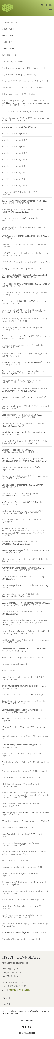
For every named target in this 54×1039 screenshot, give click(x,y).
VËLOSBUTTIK (8, 28)
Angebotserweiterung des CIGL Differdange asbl (24, 68)
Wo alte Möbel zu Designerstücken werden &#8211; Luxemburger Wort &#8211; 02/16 (25, 632)
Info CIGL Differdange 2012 (14, 166)
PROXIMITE (7, 35)
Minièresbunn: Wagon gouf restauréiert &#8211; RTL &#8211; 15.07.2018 (26, 363)
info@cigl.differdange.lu (19, 989)
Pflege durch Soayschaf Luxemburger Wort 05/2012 (25, 821)
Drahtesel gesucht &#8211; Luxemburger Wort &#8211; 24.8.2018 (23, 328)
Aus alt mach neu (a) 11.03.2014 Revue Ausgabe (23, 694)
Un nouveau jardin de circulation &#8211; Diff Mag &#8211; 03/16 (25, 586)
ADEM (7, 1003)
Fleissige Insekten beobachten (15, 664)
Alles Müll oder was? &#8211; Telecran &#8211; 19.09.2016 (23, 520)
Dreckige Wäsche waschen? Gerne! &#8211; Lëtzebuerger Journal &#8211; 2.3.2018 (22, 415)
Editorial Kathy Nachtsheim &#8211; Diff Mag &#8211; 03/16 (23, 577)
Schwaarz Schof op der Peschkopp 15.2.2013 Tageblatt (22, 754)
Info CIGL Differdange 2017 (14, 133)
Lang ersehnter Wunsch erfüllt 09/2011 (20, 827)
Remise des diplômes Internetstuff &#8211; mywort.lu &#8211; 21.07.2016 (21, 542)
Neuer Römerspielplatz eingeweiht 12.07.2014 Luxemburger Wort (23, 678)
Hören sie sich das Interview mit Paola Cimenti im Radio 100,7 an (24, 228)
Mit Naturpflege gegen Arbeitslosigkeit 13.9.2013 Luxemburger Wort (24, 745)
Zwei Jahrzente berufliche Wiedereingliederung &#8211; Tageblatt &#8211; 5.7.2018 (23, 372)
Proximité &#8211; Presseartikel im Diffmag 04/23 (25, 81)
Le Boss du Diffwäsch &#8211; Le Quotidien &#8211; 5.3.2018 (26, 398)
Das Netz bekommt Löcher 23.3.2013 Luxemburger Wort (25, 737)
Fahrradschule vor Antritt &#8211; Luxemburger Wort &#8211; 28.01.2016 (24, 649)
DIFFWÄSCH (8, 48)
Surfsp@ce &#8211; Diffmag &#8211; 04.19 (21, 268)
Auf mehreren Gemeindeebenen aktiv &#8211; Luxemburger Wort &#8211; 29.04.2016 (23, 568)
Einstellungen (27, 1033)
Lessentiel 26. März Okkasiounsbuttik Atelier (22, 87)
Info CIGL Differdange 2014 (14, 152)
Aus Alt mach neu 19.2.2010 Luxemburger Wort (23, 899)
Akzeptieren (27, 1020)
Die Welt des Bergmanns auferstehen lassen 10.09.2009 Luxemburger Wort (22, 915)
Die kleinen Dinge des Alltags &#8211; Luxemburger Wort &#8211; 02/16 (25, 641)
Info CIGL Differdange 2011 (14, 172)
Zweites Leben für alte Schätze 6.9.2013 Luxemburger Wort (26, 763)
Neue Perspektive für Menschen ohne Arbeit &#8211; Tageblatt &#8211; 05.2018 (22, 380)
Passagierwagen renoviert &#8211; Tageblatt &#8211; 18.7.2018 (22, 345)
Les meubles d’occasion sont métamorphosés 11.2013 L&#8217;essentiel (22, 710)
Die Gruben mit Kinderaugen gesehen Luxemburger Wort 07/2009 (25, 924)
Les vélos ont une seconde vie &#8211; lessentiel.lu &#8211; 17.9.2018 (25, 293)
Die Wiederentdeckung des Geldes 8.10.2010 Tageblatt (22, 874)
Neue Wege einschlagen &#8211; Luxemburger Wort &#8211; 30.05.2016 (26, 551)
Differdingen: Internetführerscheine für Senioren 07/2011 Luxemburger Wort (24, 852)
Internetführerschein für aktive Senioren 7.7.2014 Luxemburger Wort (24, 686)
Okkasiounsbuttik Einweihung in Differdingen (22, 111)
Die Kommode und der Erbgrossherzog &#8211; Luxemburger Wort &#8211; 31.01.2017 (24, 512)
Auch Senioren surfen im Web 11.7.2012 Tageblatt (24, 770)
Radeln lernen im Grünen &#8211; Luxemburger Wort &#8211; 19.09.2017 (23, 433)
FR (46, 5)
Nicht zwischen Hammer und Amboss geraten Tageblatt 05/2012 (22, 804)
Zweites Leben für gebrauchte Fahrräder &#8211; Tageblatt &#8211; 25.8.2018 (24, 319)
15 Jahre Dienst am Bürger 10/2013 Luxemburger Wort (24, 728)
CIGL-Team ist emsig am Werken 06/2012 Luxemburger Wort (20, 785)
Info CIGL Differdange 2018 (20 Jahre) (19, 126)
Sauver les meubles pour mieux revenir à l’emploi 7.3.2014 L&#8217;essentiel (23, 702)
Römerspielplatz (9, 670)
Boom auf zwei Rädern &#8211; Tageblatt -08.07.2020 (20, 219)
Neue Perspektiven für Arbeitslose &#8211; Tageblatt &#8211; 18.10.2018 (26, 284)
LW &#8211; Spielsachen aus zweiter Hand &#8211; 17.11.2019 (25, 236)
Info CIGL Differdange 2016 (14, 139)
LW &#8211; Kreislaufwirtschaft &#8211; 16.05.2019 (26, 262)
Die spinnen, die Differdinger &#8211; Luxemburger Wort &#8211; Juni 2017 (25, 477)
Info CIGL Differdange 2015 (14, 146)
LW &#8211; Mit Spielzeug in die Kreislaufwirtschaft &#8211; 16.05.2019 (25, 254)
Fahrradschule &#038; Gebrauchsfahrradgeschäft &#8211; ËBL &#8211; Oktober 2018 (24, 276)
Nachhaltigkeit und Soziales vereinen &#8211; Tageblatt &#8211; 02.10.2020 (23, 210)
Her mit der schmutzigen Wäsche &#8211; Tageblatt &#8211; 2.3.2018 (25, 407)
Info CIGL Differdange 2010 (14, 179)
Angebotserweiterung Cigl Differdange (19, 74)
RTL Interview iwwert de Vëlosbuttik (18, 94)
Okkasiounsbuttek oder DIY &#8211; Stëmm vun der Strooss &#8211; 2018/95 (26, 337)
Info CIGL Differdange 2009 (14, 185)
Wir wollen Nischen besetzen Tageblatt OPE (22, 938)
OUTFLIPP (7, 42)
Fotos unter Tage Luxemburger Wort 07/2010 (22, 866)
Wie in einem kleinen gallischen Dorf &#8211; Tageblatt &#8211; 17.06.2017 (22, 468)
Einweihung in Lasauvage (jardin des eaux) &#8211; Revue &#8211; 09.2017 (25, 424)
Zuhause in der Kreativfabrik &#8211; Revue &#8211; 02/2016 (22, 612)
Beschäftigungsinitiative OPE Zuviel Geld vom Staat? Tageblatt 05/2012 (26, 813)
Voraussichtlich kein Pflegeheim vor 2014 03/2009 (25, 932)
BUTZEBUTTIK (9, 55)
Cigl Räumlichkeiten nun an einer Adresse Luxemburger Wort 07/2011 (20, 843)
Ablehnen (27, 1027)
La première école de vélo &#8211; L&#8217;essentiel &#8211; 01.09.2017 (20, 450)
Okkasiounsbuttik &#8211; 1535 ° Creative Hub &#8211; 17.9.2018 (24, 302)
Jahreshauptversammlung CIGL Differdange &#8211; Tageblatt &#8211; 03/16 (22, 595)
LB (50, 5)
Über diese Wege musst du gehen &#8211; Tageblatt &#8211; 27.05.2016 (25, 560)
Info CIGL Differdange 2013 (14, 159)
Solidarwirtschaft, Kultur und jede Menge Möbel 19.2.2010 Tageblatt (24, 883)
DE (41, 5)
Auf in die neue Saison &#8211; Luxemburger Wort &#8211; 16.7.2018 (25, 354)
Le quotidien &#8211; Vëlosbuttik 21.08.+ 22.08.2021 (21, 193)
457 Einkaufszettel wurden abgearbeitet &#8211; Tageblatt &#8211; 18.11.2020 (24, 201)
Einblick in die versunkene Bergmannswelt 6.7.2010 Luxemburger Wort (25, 891)
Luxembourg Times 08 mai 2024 (16, 61)
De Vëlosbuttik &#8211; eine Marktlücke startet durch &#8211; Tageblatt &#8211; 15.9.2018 (24, 311)
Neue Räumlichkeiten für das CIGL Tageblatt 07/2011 (22, 835)
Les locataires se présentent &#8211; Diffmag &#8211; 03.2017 (22, 485)
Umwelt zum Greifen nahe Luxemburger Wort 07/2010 (22, 907)
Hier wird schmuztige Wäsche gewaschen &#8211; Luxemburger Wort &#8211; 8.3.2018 (25, 389)
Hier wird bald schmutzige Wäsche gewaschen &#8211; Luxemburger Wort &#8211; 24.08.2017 (24, 459)
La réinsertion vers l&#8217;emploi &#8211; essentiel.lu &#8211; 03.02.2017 (22, 494)
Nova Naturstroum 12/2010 (15, 860)
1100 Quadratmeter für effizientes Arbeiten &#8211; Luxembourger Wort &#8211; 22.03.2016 (26, 603)
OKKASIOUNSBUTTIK (12, 22)
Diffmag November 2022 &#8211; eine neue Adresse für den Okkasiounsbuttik (26, 119)
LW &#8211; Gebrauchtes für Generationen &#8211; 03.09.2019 (26, 245)
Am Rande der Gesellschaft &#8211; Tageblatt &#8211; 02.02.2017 (22, 503)
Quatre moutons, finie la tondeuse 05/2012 (21, 777)
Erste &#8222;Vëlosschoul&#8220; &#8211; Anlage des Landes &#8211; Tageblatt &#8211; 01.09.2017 (25, 442)
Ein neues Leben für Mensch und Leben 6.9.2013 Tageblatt (24, 719)
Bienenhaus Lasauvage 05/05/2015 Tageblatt (22, 657)
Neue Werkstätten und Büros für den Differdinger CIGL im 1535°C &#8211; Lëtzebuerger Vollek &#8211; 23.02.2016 (24, 622)
